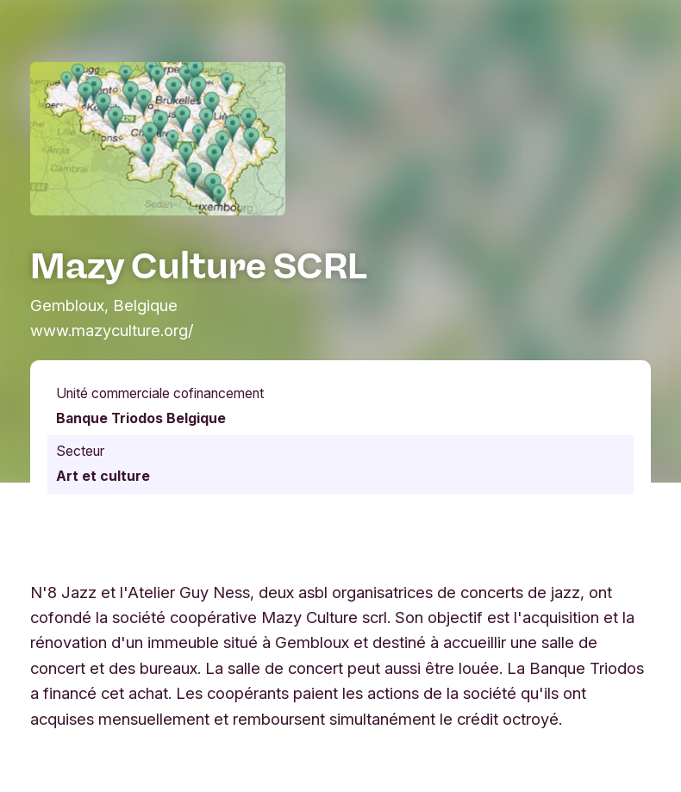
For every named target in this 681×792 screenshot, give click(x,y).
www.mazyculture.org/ (112, 330)
